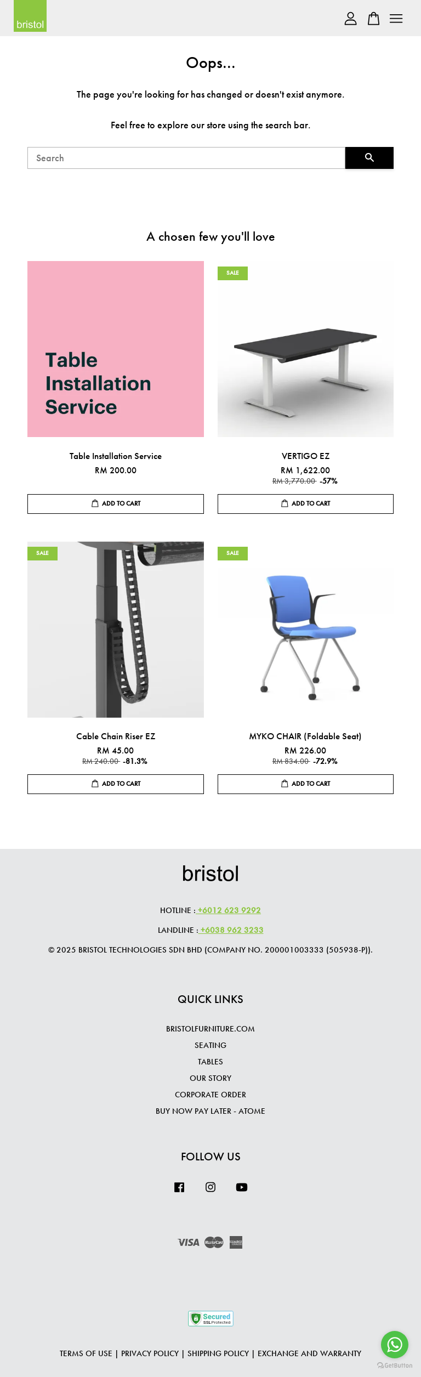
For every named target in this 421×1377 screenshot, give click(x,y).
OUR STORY (210, 1078)
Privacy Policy (150, 1353)
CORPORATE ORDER (210, 1094)
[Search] (186, 158)
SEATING (210, 1045)
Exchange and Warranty (309, 1353)
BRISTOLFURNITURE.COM (210, 1028)
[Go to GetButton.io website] (394, 1365)
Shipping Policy (218, 1353)
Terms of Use (86, 1353)
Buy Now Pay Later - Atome (210, 1111)
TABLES (210, 1061)
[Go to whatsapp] (394, 1344)
